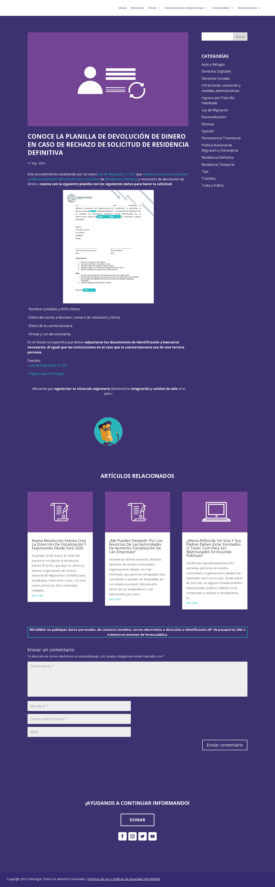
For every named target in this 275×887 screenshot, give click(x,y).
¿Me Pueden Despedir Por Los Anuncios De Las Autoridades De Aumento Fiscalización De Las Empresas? (136, 546)
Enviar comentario (225, 745)
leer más (37, 595)
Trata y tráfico (213, 185)
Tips (205, 171)
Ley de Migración (215, 110)
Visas (152, 8)
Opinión (208, 131)
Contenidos (221, 8)
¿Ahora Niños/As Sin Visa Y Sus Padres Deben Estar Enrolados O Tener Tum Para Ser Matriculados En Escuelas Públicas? (213, 548)
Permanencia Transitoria (221, 138)
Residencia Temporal (218, 164)
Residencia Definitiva (121, 179)
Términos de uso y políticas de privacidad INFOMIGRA (123, 879)
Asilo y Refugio (213, 64)
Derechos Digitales (216, 71)
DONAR (137, 820)
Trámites (209, 178)
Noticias (137, 8)
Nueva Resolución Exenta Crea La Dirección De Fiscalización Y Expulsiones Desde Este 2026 (59, 544)
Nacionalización (214, 117)
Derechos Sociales (216, 78)
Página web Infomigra (47, 373)
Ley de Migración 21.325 (116, 174)
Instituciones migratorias (184, 8)
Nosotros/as (247, 8)
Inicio (123, 8)
